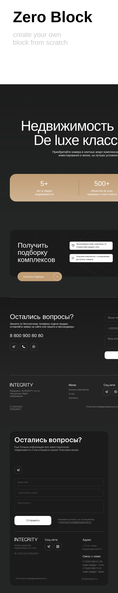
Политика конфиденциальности (31, 579)
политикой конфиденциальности (75, 522)
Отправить (33, 520)
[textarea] (59, 506)
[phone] (59, 493)
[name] (59, 482)
